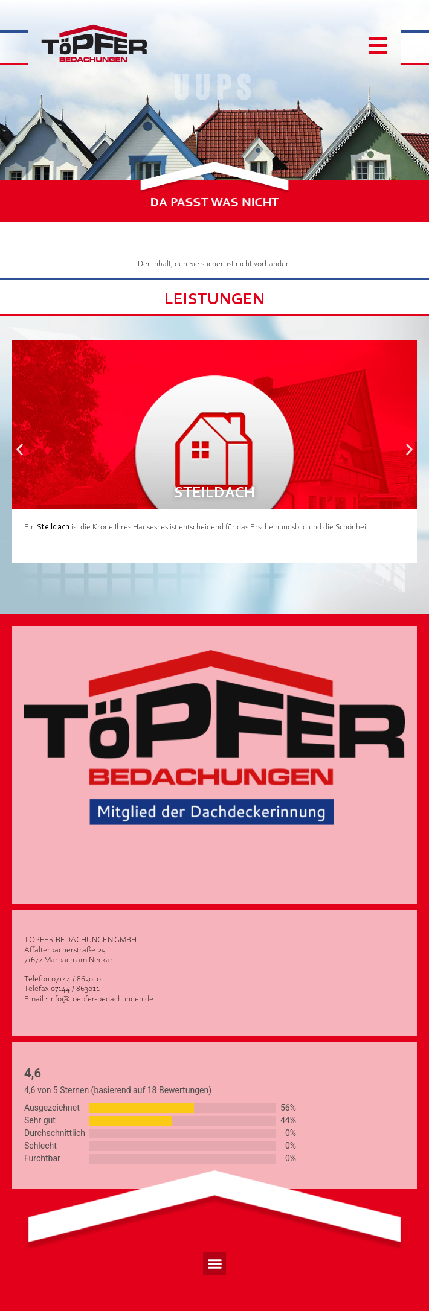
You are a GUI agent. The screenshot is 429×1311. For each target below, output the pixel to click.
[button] (19, 450)
